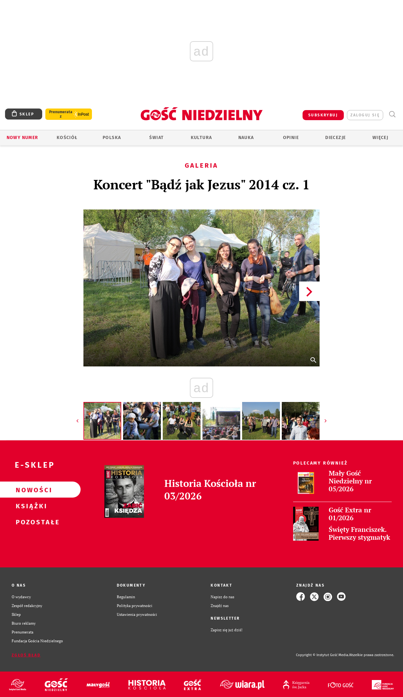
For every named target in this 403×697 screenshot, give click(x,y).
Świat (156, 137)
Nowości (30, 489)
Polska (112, 137)
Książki (30, 505)
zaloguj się (365, 115)
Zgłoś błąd (26, 655)
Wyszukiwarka (392, 114)
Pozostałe (30, 521)
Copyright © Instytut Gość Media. (322, 655)
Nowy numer (22, 137)
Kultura (201, 137)
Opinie (291, 137)
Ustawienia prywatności (137, 614)
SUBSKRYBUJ (323, 115)
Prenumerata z (60, 114)
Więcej (380, 137)
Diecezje (335, 137)
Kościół (67, 137)
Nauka (246, 137)
